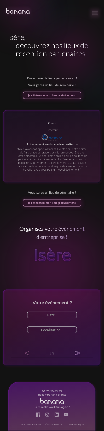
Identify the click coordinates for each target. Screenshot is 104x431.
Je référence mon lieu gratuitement (52, 95)
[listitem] (52, 146)
